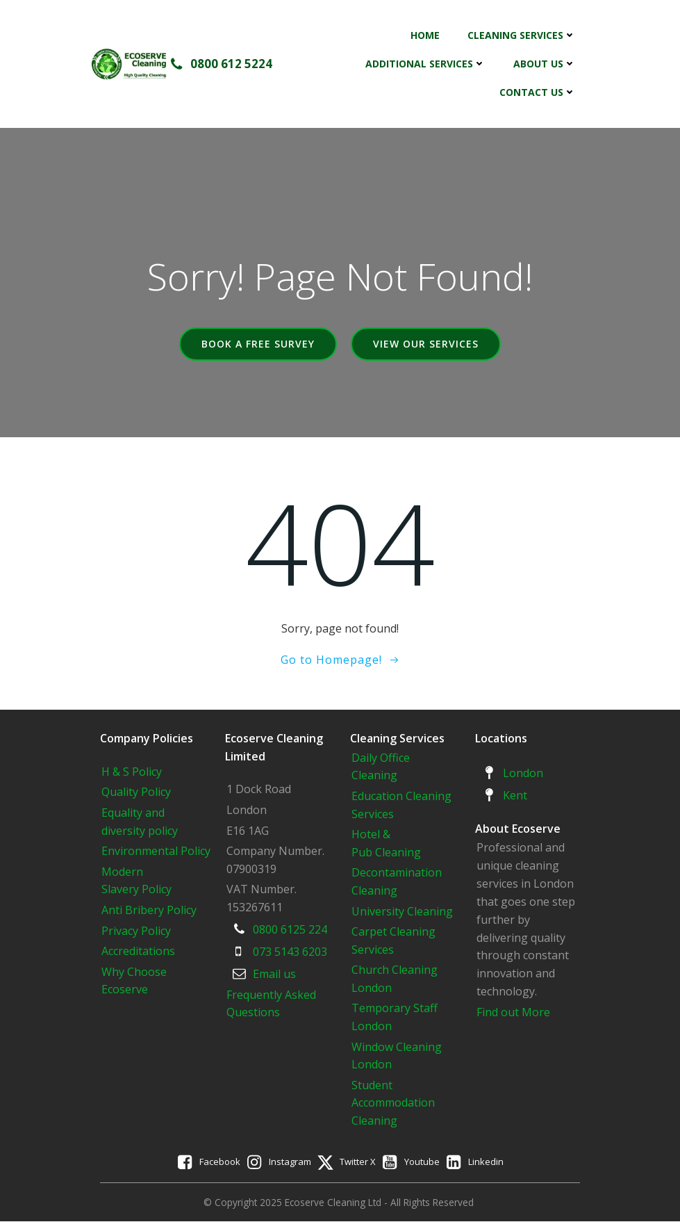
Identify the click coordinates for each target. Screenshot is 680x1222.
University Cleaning (404, 911)
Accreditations (139, 951)
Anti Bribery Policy (149, 910)
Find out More (514, 1012)
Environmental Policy (156, 850)
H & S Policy (132, 771)
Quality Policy (137, 792)
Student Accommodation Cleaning (394, 1102)
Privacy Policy (137, 930)
